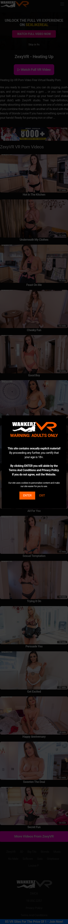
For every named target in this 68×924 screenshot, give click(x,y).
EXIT (42, 495)
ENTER (27, 495)
